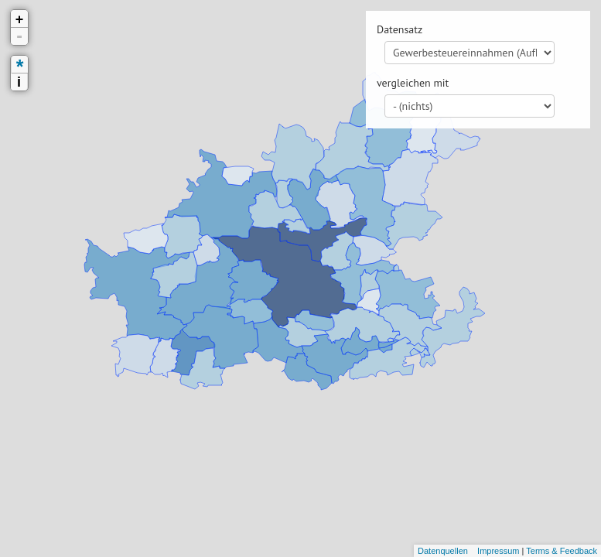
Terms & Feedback (561, 550)
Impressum (498, 550)
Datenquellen (443, 550)
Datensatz (399, 29)
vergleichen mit (413, 83)
